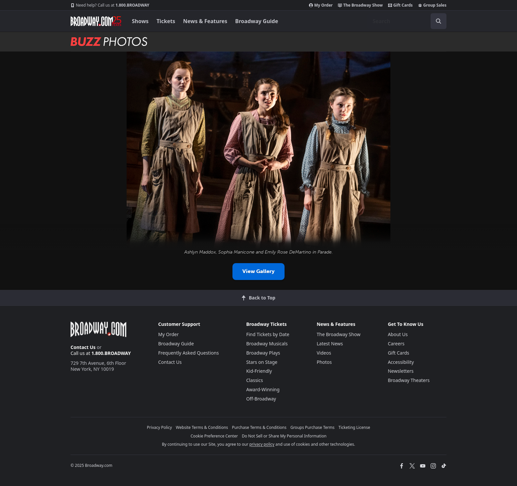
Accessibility (401, 362)
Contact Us (83, 347)
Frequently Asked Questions (188, 353)
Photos (324, 362)
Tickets (166, 21)
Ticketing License (354, 427)
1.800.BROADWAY (110, 5)
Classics (254, 380)
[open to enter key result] (438, 21)
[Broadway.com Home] (96, 21)
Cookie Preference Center (214, 436)
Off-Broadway (261, 399)
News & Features (205, 21)
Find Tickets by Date (267, 334)
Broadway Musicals (267, 343)
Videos (324, 353)
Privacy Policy (159, 427)
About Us (398, 334)
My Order (321, 5)
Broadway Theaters (409, 380)
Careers (396, 343)
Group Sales (432, 5)
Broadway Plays (263, 353)
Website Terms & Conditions (202, 427)
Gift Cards (400, 5)
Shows (140, 21)
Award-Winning (263, 389)
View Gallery (258, 271)
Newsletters (400, 371)
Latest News (330, 343)
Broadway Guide (256, 21)
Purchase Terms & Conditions (259, 427)
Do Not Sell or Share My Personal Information (284, 436)
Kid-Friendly (259, 371)
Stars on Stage (262, 362)
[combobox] (406, 21)
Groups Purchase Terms (312, 427)
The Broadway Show (360, 5)
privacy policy (261, 444)
